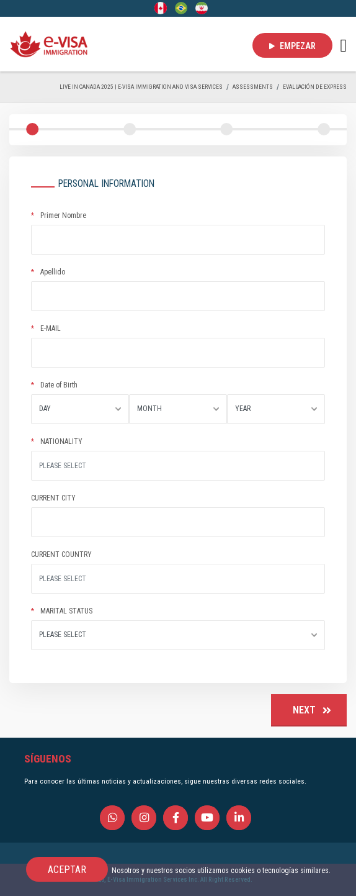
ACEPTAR (67, 870)
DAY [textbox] (45, 408)
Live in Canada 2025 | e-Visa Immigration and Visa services (141, 86)
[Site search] (178, 466)
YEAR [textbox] (243, 408)
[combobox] (80, 409)
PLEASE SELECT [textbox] (62, 634)
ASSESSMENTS (253, 86)
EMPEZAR (292, 46)
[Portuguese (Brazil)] (181, 7)
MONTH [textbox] (149, 408)
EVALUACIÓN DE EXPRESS (315, 86)
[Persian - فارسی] (201, 7)
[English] (160, 7)
